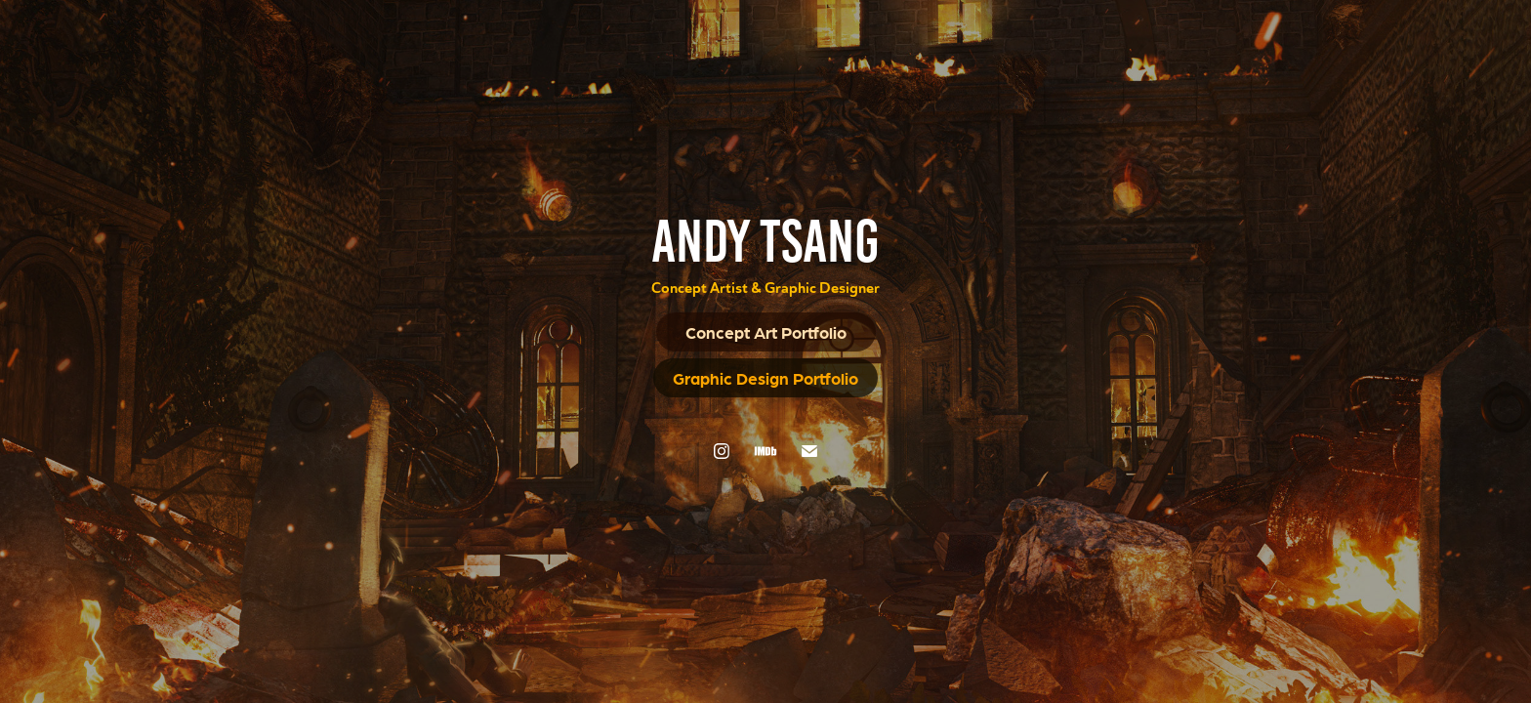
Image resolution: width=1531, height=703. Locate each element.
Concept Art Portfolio (766, 332)
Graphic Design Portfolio (765, 378)
